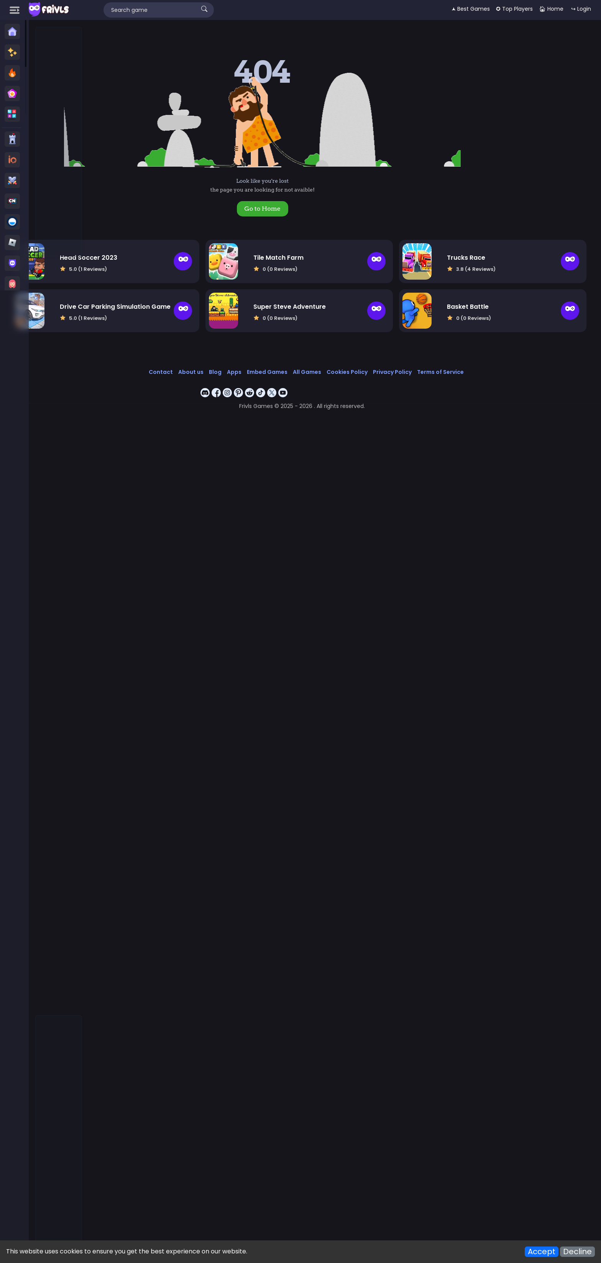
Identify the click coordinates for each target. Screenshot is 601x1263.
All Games (347, 361)
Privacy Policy (433, 361)
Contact (201, 361)
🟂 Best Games (471, 9)
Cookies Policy (387, 361)
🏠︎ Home (551, 9)
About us (231, 361)
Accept (541, 1252)
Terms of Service (481, 361)
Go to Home (303, 208)
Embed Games (307, 361)
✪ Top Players (514, 9)
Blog (256, 361)
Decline (577, 1252)
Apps (275, 361)
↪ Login (581, 9)
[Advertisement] (59, 142)
